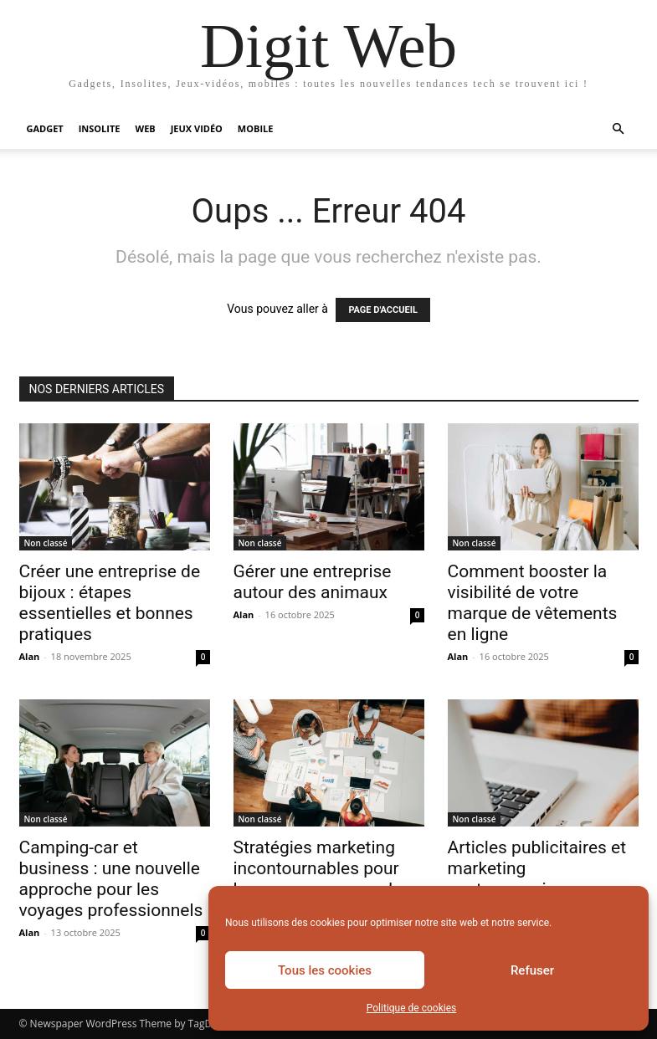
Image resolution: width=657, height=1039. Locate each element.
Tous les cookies (325, 970)
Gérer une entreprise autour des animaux (313, 581)
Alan (29, 656)
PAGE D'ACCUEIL (383, 310)
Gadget (45, 128)
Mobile (256, 128)
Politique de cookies (411, 1008)
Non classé (46, 543)
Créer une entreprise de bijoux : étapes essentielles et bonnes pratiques (110, 602)
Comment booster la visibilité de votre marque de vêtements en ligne (533, 602)
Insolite (100, 128)
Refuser (532, 970)
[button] (618, 129)
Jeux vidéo (197, 128)
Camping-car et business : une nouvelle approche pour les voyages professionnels (111, 878)
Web (146, 128)
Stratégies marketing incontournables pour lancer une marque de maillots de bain (318, 878)
